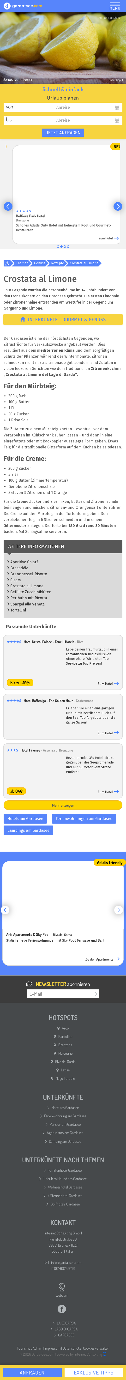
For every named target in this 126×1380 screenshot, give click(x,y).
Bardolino (65, 1036)
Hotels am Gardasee (25, 818)
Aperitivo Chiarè (24, 562)
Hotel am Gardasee (65, 1107)
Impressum (52, 1348)
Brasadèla (19, 568)
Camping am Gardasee (65, 1141)
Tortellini (18, 610)
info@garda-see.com (66, 1262)
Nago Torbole (65, 1078)
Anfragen (32, 1372)
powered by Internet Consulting (81, 1354)
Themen (22, 263)
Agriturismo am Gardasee (65, 1132)
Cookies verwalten (96, 1348)
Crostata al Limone (84, 263)
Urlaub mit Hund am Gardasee (65, 1178)
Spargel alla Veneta (27, 604)
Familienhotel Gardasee (65, 1170)
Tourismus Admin (29, 1348)
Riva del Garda (65, 1061)
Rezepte (57, 263)
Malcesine (65, 1053)
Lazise (65, 1070)
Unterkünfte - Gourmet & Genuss (63, 319)
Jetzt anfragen (63, 133)
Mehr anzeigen (63, 805)
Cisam (15, 580)
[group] (63, 191)
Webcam (61, 1290)
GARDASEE (66, 1335)
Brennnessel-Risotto (28, 574)
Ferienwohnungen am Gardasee (84, 818)
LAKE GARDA (66, 1323)
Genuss (39, 263)
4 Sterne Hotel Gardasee (65, 1195)
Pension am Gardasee (65, 1124)
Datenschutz (72, 1348)
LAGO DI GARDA (66, 1329)
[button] (8, 206)
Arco (65, 1028)
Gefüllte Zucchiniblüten (30, 592)
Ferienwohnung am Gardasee (65, 1116)
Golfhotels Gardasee (65, 1204)
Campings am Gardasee (28, 830)
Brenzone (65, 1044)
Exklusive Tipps (94, 1372)
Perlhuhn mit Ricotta (28, 598)
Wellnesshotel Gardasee (65, 1187)
